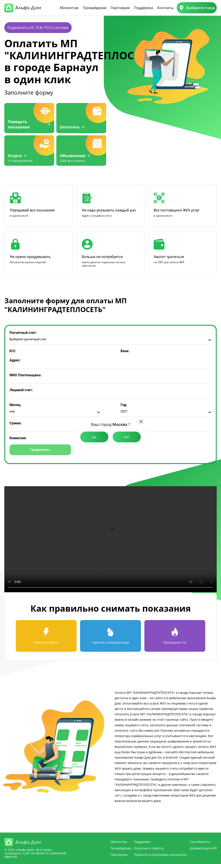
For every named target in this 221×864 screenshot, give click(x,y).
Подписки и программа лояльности (160, 855)
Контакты (165, 7)
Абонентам (69, 7)
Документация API (203, 848)
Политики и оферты (149, 848)
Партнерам (120, 7)
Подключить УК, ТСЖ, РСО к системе (38, 27)
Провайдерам (94, 7)
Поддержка (143, 7)
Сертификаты (200, 842)
